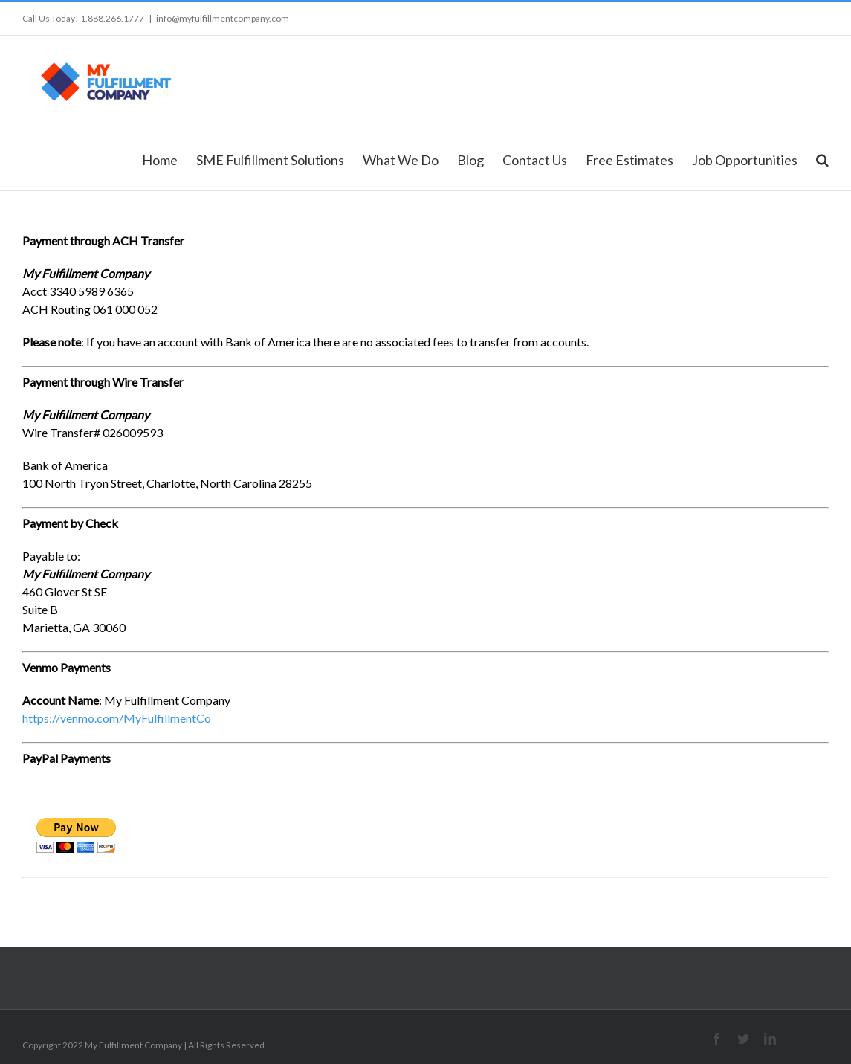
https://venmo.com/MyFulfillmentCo (116, 718)
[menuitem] (169, 159)
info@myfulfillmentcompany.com (222, 18)
